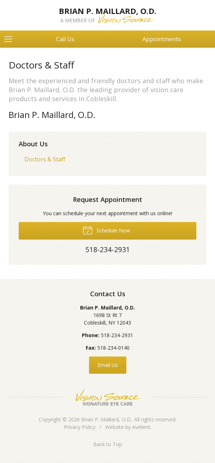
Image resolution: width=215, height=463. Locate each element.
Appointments (161, 39)
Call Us (65, 39)
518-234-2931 (117, 335)
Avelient (141, 427)
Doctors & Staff (44, 159)
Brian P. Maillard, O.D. (106, 419)
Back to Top (107, 444)
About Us (33, 144)
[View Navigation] (11, 39)
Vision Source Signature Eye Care (107, 397)
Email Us (108, 365)
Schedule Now (106, 230)
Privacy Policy (79, 427)
